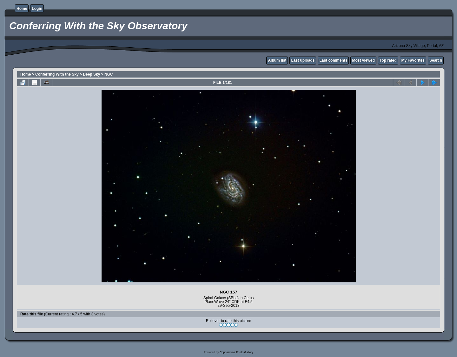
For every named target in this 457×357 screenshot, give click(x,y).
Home (22, 8)
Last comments (333, 60)
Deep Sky (91, 74)
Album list (277, 60)
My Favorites (413, 60)
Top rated (388, 60)
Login (37, 8)
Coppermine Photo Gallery (236, 352)
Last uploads (303, 60)
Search (435, 60)
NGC (108, 74)
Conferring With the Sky (57, 74)
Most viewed (363, 60)
